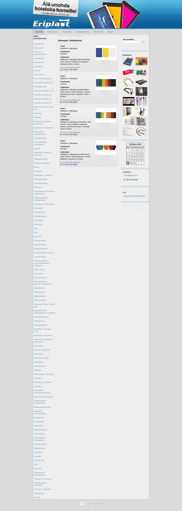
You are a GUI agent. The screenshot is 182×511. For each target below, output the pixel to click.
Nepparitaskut (39, 362)
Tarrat (36, 464)
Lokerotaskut (38, 273)
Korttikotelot (38, 208)
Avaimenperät (39, 62)
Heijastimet (38, 113)
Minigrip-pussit (39, 321)
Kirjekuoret (38, 187)
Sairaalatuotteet (39, 434)
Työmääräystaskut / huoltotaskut (40, 484)
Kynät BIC (37, 236)
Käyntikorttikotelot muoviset (44, 253)
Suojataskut (38, 452)
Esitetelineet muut (40, 87)
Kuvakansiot (38, 224)
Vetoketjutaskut (39, 493)
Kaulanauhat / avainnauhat (43, 175)
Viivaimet (37, 497)
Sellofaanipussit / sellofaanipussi (40, 439)
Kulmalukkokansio (40, 216)
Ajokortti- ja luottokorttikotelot (40, 53)
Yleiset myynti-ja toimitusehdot (134, 196)
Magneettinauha (39, 292)
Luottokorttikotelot (40, 277)
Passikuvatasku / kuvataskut (43, 374)
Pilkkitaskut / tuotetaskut (42, 382)
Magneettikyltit (39, 288)
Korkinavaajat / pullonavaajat (44, 204)
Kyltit (36, 228)
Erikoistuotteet (39, 74)
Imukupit (37, 148)
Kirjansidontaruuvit (40, 183)
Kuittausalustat (39, 212)
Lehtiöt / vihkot (39, 269)
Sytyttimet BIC (39, 460)
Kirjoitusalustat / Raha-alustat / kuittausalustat (44, 192)
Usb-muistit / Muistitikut (42, 489)
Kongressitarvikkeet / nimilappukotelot (41, 199)
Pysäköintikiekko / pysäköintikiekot (40, 402)
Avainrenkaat (38, 66)
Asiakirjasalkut (39, 58)
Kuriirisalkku (38, 220)
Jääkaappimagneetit (40, 159)
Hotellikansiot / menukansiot (44, 128)
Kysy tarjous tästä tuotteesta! (70, 67)
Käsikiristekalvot (40, 244)
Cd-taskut (37, 70)
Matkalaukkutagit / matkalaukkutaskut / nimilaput (44, 312)
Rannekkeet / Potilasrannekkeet (40, 412)
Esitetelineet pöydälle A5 (42, 99)
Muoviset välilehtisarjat (42, 350)
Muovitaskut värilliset (41, 358)
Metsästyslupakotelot (41, 317)
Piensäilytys (38, 378)
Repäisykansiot (39, 417)
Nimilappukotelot (40, 366)
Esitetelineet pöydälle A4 (42, 95)
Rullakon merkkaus (40, 430)
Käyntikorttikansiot (40, 249)
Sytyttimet (37, 456)
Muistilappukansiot (40, 325)
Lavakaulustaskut (40, 257)
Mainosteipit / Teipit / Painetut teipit (44, 305)
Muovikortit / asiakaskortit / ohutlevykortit (43, 341)
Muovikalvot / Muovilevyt (43, 335)
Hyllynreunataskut (40, 138)
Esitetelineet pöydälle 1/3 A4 (44, 91)
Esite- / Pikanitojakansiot (42, 78)
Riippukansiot (39, 426)
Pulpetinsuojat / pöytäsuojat (43, 397)
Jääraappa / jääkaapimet (42, 163)
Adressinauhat (39, 48)
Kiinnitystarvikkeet (40, 179)
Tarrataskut (38, 468)
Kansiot (36, 167)
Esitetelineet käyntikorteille (43, 83)
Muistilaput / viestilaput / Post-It (42, 330)
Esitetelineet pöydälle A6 (42, 103)
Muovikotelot (38, 346)
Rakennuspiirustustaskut (42, 407)
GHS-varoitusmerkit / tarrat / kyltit (44, 108)
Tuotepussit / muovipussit (43, 479)
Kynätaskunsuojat (40, 240)
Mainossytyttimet (40, 300)
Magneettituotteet (40, 296)
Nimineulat (38, 370)
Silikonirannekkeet (40, 444)
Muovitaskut (38, 354)
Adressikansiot (39, 44)
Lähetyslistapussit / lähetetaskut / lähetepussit (43, 283)
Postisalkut (37, 386)
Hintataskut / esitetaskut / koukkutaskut (42, 122)
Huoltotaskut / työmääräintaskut (40, 133)
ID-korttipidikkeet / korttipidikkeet (40, 143)
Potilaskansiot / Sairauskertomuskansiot (42, 391)
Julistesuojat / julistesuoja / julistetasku (43, 154)
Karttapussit (38, 171)
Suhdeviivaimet (39, 448)
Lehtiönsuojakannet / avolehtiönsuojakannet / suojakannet (42, 263)
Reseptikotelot (39, 421)
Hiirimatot (37, 117)
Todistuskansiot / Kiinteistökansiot (40, 474)
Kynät (36, 232)
